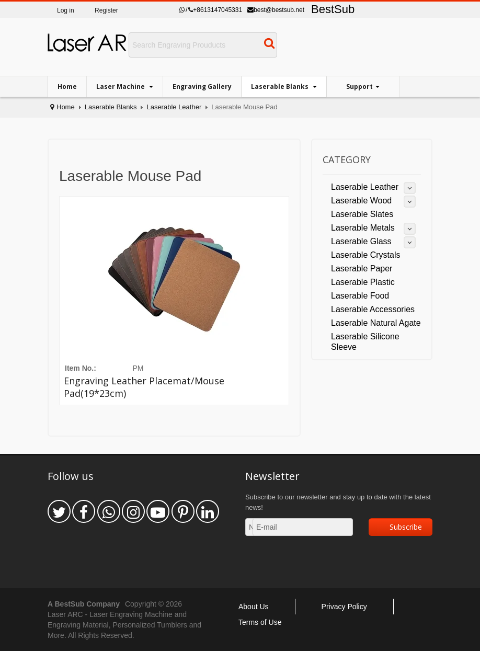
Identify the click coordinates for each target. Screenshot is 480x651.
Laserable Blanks (280, 86)
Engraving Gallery (202, 86)
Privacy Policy (344, 606)
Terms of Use (259, 622)
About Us (253, 606)
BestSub (333, 9)
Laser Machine (121, 86)
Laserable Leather (173, 107)
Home (67, 86)
